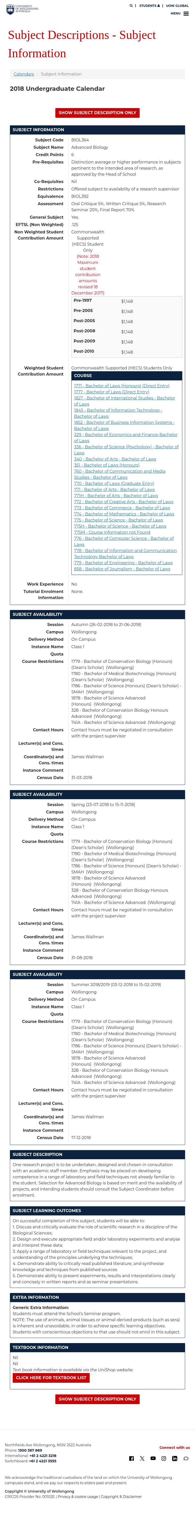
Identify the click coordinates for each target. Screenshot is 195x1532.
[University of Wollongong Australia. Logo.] (22, 10)
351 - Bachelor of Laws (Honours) (107, 465)
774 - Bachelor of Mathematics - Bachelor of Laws (124, 514)
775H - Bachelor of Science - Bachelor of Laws (120, 526)
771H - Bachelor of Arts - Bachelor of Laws (116, 495)
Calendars (24, 74)
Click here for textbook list (51, 1377)
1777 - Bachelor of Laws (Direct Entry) (111, 392)
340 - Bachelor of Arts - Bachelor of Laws (115, 459)
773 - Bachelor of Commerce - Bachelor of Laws (122, 507)
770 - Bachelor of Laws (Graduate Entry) (114, 483)
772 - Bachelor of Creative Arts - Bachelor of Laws (123, 501)
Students (149, 6)
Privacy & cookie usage (78, 1496)
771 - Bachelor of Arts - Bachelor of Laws (114, 489)
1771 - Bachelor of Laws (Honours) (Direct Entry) (121, 385)
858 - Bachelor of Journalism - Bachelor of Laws (122, 569)
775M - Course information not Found (112, 532)
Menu (180, 13)
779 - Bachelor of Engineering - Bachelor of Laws (123, 562)
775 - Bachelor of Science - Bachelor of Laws (118, 520)
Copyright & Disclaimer (121, 1496)
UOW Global (177, 6)
